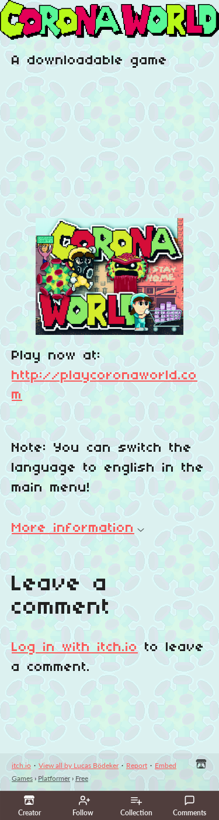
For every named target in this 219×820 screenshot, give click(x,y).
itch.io (21, 765)
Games (22, 778)
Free (81, 778)
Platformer (54, 778)
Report (136, 765)
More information (78, 528)
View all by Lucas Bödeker (79, 765)
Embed (165, 765)
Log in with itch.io (75, 648)
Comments (189, 806)
